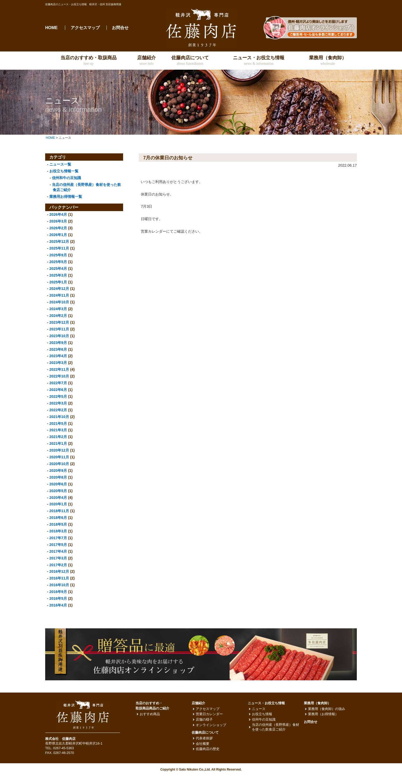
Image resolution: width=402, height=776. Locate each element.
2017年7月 (58, 538)
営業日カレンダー (209, 714)
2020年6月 (58, 484)
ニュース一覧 (60, 164)
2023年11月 (59, 329)
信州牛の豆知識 (264, 719)
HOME (51, 27)
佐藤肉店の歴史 (207, 749)
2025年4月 (58, 268)
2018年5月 (58, 524)
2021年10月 (59, 417)
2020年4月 (58, 497)
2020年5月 (58, 491)
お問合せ (120, 27)
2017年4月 (58, 551)
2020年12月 (59, 450)
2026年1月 (58, 235)
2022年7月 (58, 383)
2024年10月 (59, 302)
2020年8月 (58, 477)
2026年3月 (58, 221)
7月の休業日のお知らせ (168, 157)
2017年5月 (58, 545)
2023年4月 (58, 356)
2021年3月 (58, 430)
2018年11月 (59, 511)
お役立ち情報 (262, 714)
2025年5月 (58, 262)
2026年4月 (58, 214)
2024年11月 (59, 295)
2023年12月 (59, 322)
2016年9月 (58, 592)
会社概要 (202, 744)
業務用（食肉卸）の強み (326, 709)
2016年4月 (58, 605)
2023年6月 (58, 349)
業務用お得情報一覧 (65, 196)
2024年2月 (58, 316)
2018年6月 (58, 518)
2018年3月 (58, 531)
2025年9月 (58, 255)
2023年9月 (58, 343)
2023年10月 (59, 336)
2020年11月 (59, 457)
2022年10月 (59, 376)
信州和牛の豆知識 (66, 178)
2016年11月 (59, 578)
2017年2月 (58, 565)
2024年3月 (58, 309)
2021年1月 (58, 443)
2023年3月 (58, 363)
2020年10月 (59, 464)
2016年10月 (59, 585)
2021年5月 (58, 423)
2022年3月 (58, 403)
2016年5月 (58, 598)
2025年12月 (59, 241)
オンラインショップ (211, 725)
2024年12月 (59, 288)
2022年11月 (59, 369)
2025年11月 (59, 248)
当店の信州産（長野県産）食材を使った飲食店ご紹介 (275, 727)
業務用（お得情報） (323, 714)
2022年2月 (58, 410)
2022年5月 (58, 396)
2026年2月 (58, 228)
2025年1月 (58, 282)
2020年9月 (58, 470)
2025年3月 (58, 275)
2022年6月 (58, 390)
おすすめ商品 (150, 714)
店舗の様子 (204, 719)
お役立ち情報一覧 (63, 171)
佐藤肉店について (205, 732)
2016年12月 (59, 571)
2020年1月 (58, 504)
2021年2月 (58, 437)
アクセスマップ (85, 27)
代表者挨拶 (204, 738)
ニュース (258, 709)
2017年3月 (58, 558)
